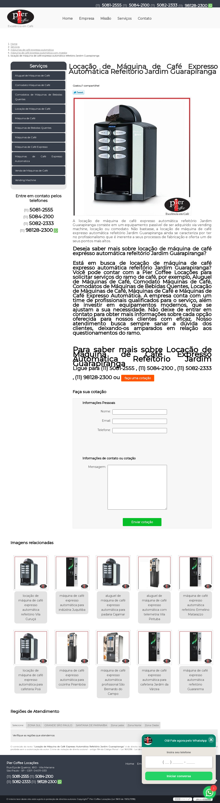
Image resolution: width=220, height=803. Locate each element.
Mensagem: (127, 487)
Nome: (134, 412)
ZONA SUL (34, 725)
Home (67, 19)
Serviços (124, 19)
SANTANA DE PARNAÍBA (91, 725)
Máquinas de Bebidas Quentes (33, 127)
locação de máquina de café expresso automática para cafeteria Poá (30, 680)
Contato (145, 19)
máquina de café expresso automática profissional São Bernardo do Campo (113, 682)
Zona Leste (117, 725)
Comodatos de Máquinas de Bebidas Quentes (38, 97)
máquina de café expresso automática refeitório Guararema (195, 680)
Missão (105, 19)
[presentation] (109, 445)
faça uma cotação (137, 378)
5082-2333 (167, 5)
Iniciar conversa (179, 776)
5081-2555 (112, 5)
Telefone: (132, 430)
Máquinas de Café (26, 137)
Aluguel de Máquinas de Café (33, 75)
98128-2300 (196, 5)
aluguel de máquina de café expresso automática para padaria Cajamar (113, 605)
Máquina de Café (25, 118)
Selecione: (18, 725)
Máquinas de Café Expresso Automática (38, 159)
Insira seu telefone (179, 752)
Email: (134, 421)
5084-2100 (139, 5)
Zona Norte (134, 725)
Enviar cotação (142, 522)
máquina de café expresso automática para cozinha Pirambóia (72, 677)
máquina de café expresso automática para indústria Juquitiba (72, 603)
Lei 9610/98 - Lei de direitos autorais (139, 749)
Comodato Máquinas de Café (33, 85)
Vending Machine (26, 180)
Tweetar (78, 92)
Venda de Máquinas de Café (31, 170)
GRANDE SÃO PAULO (58, 725)
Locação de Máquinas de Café (33, 108)
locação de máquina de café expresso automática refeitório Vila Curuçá (30, 607)
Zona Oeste (152, 725)
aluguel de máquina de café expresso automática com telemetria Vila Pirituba (154, 607)
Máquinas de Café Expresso (31, 146)
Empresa (86, 19)
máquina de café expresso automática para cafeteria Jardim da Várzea (154, 680)
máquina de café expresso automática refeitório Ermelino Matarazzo (195, 605)
